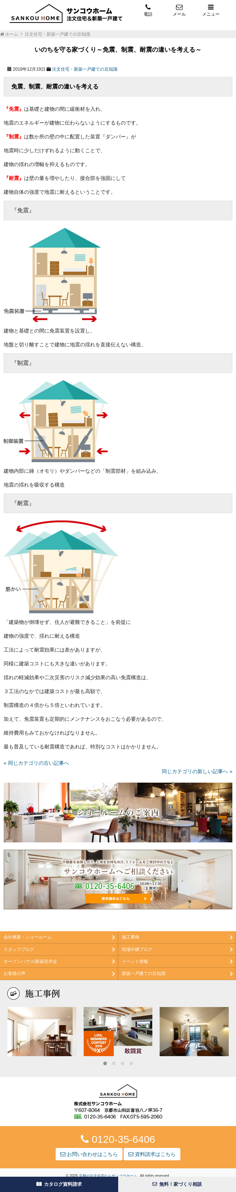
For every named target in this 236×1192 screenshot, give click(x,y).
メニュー (211, 10)
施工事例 (130, 937)
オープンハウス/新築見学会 (30, 961)
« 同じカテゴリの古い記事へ (36, 763)
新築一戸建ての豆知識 (143, 973)
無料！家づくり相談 (177, 1184)
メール (179, 10)
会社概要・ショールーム (28, 937)
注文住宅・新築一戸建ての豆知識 (84, 69)
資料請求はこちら (152, 1154)
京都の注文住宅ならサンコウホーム (108, 1176)
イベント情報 (135, 961)
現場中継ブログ (137, 949)
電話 (148, 10)
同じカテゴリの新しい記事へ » (197, 771)
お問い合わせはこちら (89, 1154)
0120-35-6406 (118, 1139)
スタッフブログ (19, 949)
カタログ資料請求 (59, 1184)
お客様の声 (14, 973)
